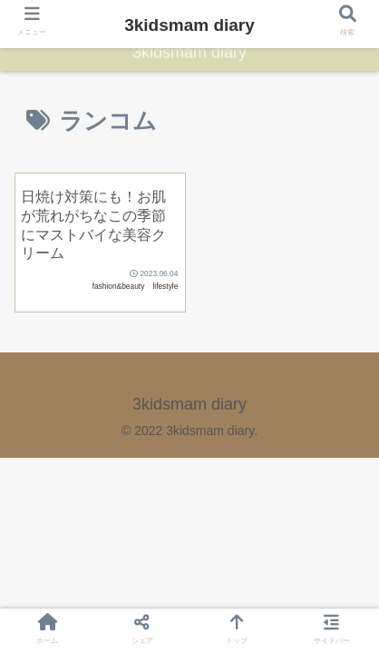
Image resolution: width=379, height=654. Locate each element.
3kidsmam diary (189, 25)
